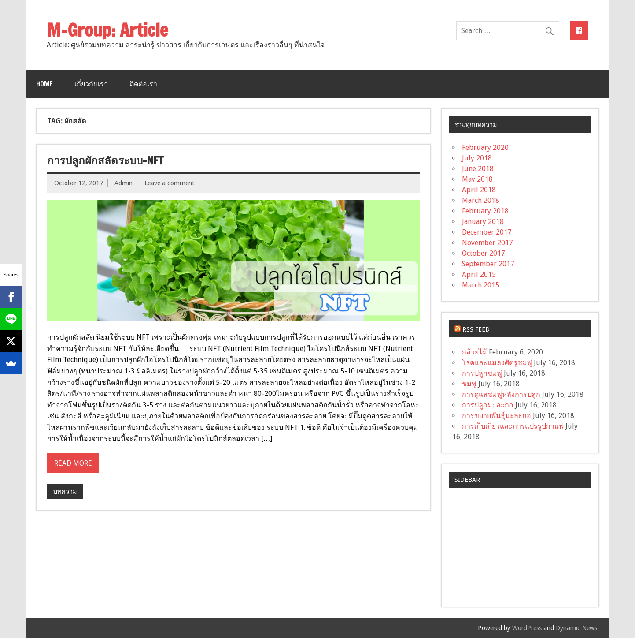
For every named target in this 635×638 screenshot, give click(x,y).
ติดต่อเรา (143, 84)
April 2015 (479, 274)
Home (44, 84)
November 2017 (487, 243)
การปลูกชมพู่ (482, 373)
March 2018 (480, 200)
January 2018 (483, 221)
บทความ (65, 491)
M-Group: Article (107, 29)
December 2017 (487, 232)
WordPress (527, 627)
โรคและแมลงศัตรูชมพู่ (497, 362)
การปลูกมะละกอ (487, 405)
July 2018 (477, 158)
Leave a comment (169, 183)
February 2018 (485, 211)
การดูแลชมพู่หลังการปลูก (501, 394)
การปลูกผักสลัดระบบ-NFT (105, 160)
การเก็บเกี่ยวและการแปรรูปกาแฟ (513, 426)
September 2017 (488, 264)
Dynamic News (576, 627)
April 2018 (479, 190)
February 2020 (485, 147)
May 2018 (477, 179)
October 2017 (483, 253)
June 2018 (478, 168)
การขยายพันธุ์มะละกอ (496, 415)
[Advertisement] (520, 543)
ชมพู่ (469, 384)
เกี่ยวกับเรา (91, 84)
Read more (73, 463)
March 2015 (480, 285)
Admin (123, 183)
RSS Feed (476, 329)
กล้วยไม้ (474, 352)
